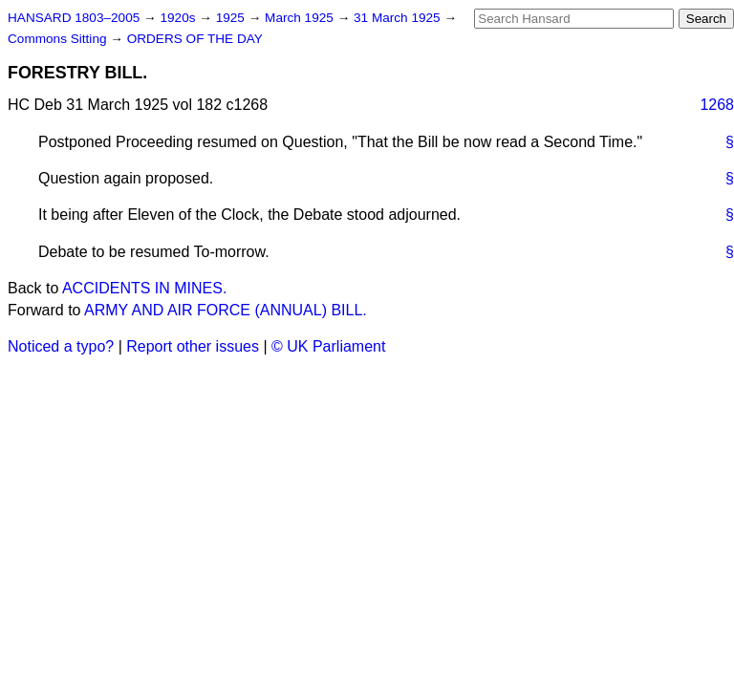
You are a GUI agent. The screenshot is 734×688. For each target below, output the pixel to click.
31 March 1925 (398, 18)
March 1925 (301, 18)
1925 (232, 18)
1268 (717, 105)
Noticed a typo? (61, 346)
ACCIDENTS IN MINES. (144, 288)
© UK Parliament (328, 346)
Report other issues (192, 346)
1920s (179, 18)
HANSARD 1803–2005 (74, 18)
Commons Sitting (59, 39)
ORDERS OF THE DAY (195, 39)
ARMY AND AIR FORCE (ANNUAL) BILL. (225, 310)
